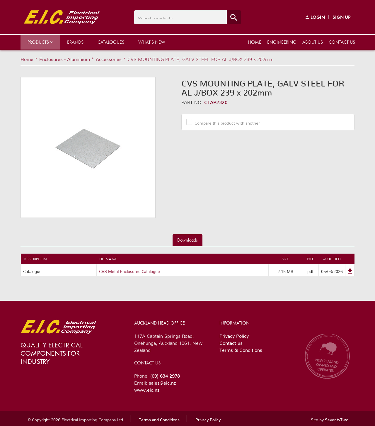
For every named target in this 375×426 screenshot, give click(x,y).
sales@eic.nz (162, 381)
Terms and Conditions (159, 418)
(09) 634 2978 (165, 374)
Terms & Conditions (240, 349)
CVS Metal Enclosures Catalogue (129, 270)
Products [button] (40, 42)
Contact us (342, 42)
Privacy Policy (234, 335)
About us (312, 42)
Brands (75, 42)
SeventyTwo (336, 418)
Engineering (281, 42)
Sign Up (342, 17)
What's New (151, 42)
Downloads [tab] (187, 240)
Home (254, 42)
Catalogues (111, 42)
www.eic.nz (146, 389)
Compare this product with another (225, 122)
